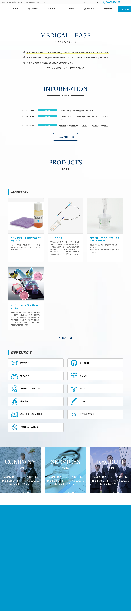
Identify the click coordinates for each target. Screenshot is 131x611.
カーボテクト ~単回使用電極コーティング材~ (26, 296)
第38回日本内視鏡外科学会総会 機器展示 (76, 167)
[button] (65, 194)
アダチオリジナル (84, 472)
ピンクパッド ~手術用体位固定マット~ (25, 364)
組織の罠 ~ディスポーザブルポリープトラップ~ (104, 296)
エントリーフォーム (114, 584)
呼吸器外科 (21, 433)
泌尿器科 (79, 433)
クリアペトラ (56, 294)
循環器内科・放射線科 (26, 486)
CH (91, 2)
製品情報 (66, 573)
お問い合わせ (52, 588)
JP (85, 2)
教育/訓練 (20, 459)
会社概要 (87, 573)
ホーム (49, 573)
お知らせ (47, 167)
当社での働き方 (112, 577)
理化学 (78, 459)
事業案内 (50, 578)
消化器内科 (21, 420)
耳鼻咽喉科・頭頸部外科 (27, 446)
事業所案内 (90, 581)
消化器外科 (80, 420)
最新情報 (50, 583)
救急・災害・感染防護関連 (28, 472)
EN (97, 2)
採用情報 (107, 573)
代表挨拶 (90, 577)
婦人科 (78, 446)
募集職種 (110, 581)
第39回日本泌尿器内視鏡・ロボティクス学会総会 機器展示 (83, 182)
